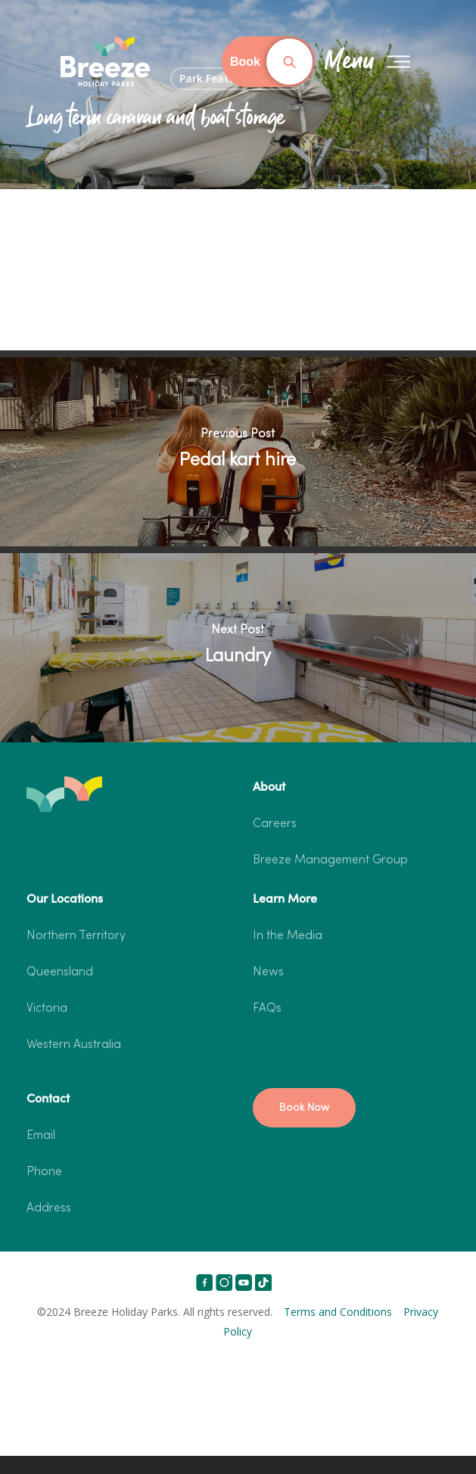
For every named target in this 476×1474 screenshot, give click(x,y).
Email (40, 1136)
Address (48, 1208)
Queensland (59, 972)
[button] (304, 1107)
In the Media (287, 936)
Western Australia (73, 1045)
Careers (275, 824)
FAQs (267, 1009)
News (268, 972)
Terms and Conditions (338, 1312)
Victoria (46, 1009)
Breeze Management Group (330, 860)
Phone (44, 1172)
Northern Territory (76, 936)
